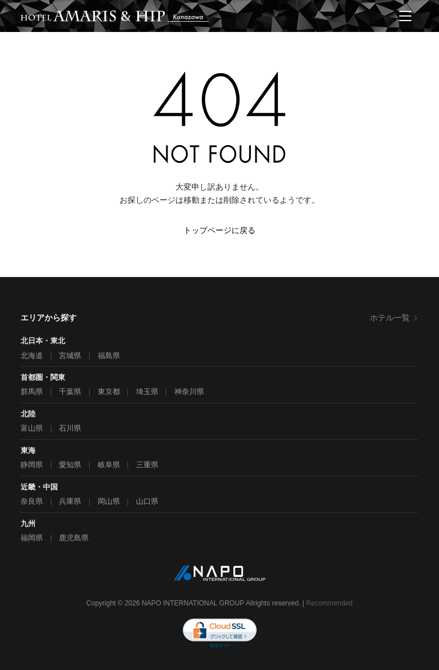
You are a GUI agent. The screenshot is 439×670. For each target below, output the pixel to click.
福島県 (109, 355)
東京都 (109, 391)
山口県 (147, 501)
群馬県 (32, 391)
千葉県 (70, 391)
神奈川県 (189, 391)
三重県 (147, 464)
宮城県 (70, 355)
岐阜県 (109, 464)
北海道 (32, 355)
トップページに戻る (219, 230)
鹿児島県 (74, 537)
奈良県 (32, 501)
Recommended (329, 603)
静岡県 (32, 464)
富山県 (32, 428)
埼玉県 (147, 391)
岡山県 (109, 501)
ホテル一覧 (394, 317)
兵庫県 (70, 501)
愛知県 (70, 464)
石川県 (70, 428)
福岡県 (32, 537)
